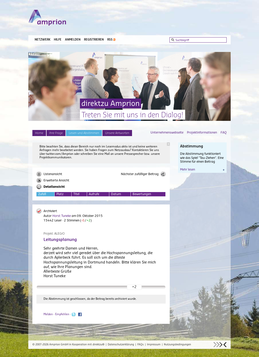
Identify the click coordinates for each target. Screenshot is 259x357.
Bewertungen (142, 194)
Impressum (154, 344)
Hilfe (57, 39)
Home (39, 133)
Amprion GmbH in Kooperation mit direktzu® (76, 344)
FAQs (140, 344)
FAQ (224, 132)
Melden (48, 314)
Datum (116, 194)
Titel (76, 194)
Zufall (42, 194)
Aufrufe (94, 194)
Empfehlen (62, 314)
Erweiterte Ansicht (52, 180)
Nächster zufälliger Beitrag (143, 174)
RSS (110, 39)
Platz (59, 194)
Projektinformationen (202, 132)
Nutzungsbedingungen (177, 344)
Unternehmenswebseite (166, 132)
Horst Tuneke (61, 215)
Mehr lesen (202, 169)
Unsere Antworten (117, 133)
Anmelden (72, 39)
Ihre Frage (56, 133)
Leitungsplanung (60, 240)
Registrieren (94, 39)
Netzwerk (42, 39)
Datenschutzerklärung (121, 344)
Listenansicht (49, 174)
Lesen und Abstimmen (84, 133)
